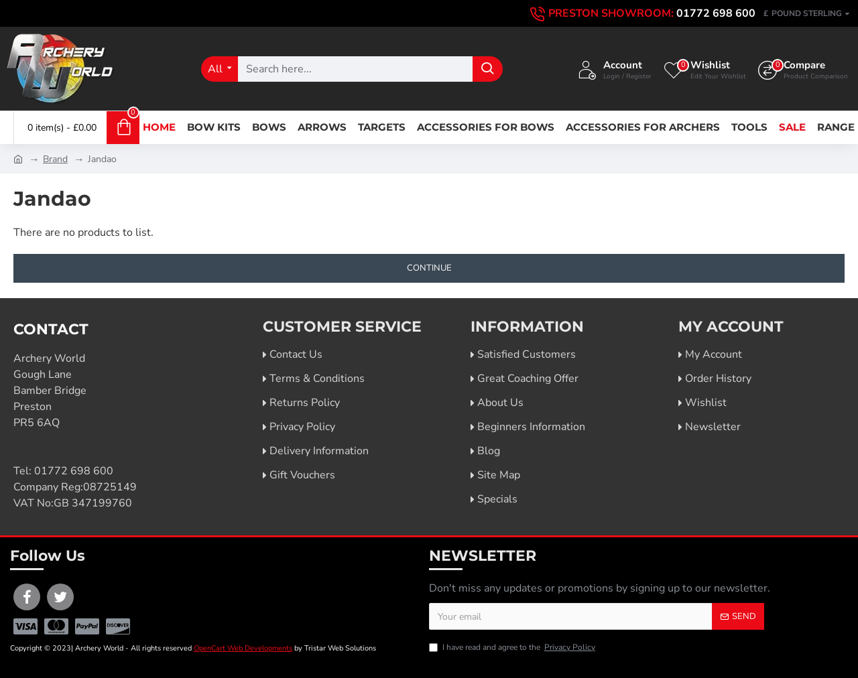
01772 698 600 (73, 471)
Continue (429, 268)
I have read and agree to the (513, 647)
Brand (55, 159)
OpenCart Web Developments (243, 648)
